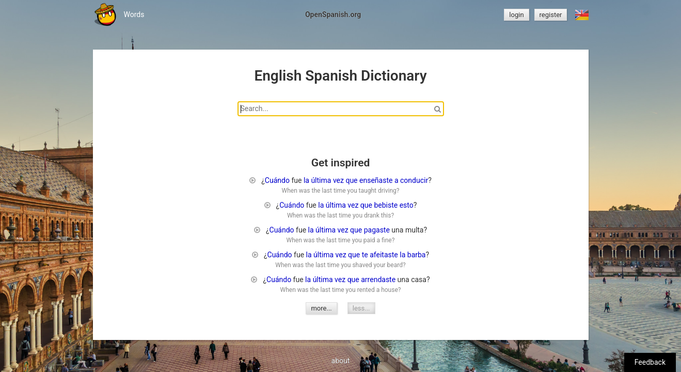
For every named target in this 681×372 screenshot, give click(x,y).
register (551, 15)
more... (321, 308)
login (516, 15)
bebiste (386, 205)
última (321, 180)
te (365, 255)
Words (134, 14)
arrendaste (378, 279)
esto (407, 205)
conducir (414, 180)
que (351, 180)
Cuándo (277, 180)
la (306, 180)
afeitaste (384, 255)
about (340, 361)
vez (338, 180)
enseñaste (375, 180)
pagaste (377, 230)
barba (416, 255)
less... (361, 308)
